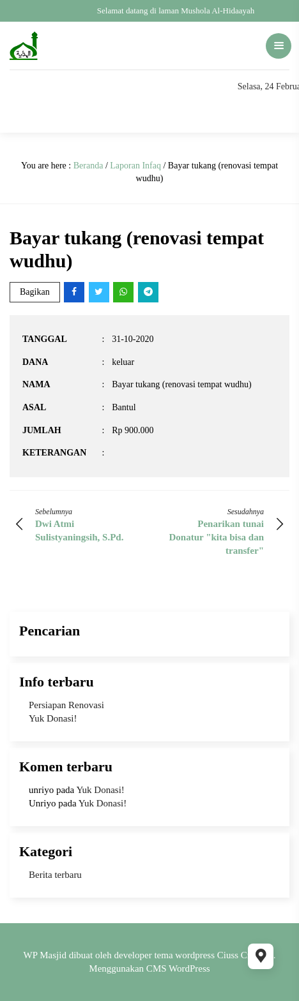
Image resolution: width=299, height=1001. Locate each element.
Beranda (88, 165)
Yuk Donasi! (53, 718)
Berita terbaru (55, 875)
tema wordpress (184, 955)
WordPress (189, 968)
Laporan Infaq (135, 165)
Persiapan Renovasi (66, 705)
